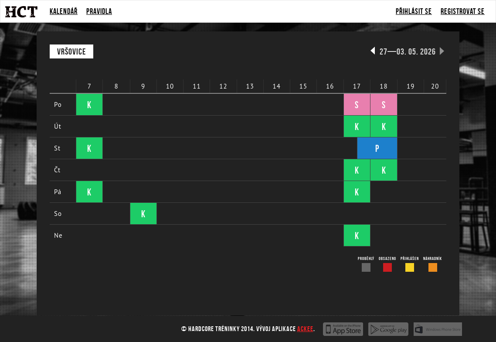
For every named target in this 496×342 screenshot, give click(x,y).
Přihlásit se (414, 11)
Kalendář (64, 11)
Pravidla (99, 11)
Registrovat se (463, 11)
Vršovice (71, 51)
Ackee (305, 328)
